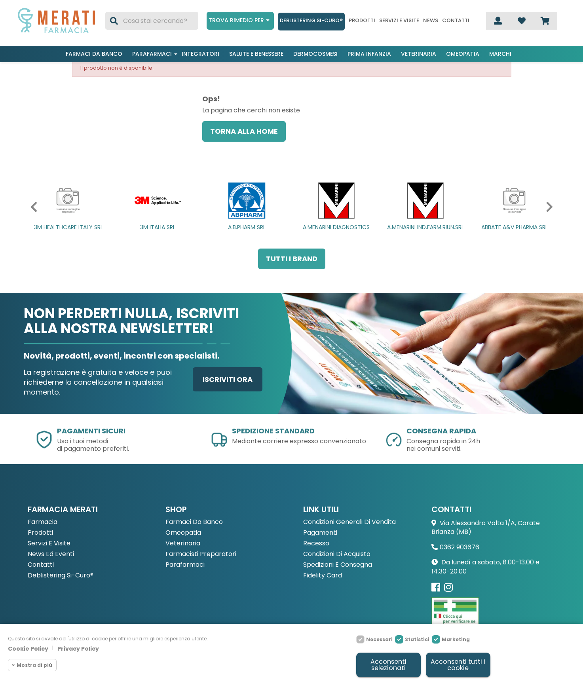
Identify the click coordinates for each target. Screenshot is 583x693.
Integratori (200, 54)
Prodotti (362, 20)
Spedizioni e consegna (337, 565)
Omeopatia (462, 54)
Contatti (455, 20)
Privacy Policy (78, 647)
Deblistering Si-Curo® (311, 20)
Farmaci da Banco (194, 522)
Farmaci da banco (94, 54)
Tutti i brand (291, 259)
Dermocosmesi (315, 54)
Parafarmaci (152, 54)
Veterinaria (418, 54)
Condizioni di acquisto (336, 554)
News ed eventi (51, 554)
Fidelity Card (322, 575)
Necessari (379, 638)
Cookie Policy (28, 647)
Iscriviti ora (228, 379)
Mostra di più (34, 663)
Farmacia (42, 522)
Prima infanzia (369, 54)
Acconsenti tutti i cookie (458, 664)
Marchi (500, 54)
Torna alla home (244, 131)
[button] (32, 207)
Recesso (316, 543)
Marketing (456, 638)
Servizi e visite (399, 20)
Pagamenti (320, 533)
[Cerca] (152, 21)
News (430, 20)
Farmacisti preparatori (200, 554)
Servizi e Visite (49, 543)
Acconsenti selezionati (388, 664)
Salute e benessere (256, 54)
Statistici (417, 638)
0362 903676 (459, 547)
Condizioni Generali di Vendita (349, 522)
